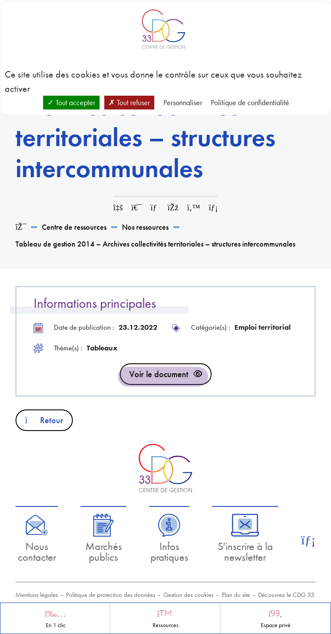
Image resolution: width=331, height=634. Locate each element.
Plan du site (236, 594)
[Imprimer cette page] (136, 207)
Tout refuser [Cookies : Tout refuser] (129, 102)
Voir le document (158, 374)
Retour (44, 420)
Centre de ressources (74, 227)
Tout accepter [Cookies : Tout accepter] (71, 102)
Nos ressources (145, 227)
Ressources (165, 625)
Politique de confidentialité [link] (250, 102)
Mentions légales (37, 594)
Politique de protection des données (110, 594)
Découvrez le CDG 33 (286, 594)
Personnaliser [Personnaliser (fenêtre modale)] (182, 102)
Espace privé (275, 625)
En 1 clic (56, 625)
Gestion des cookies (188, 594)
